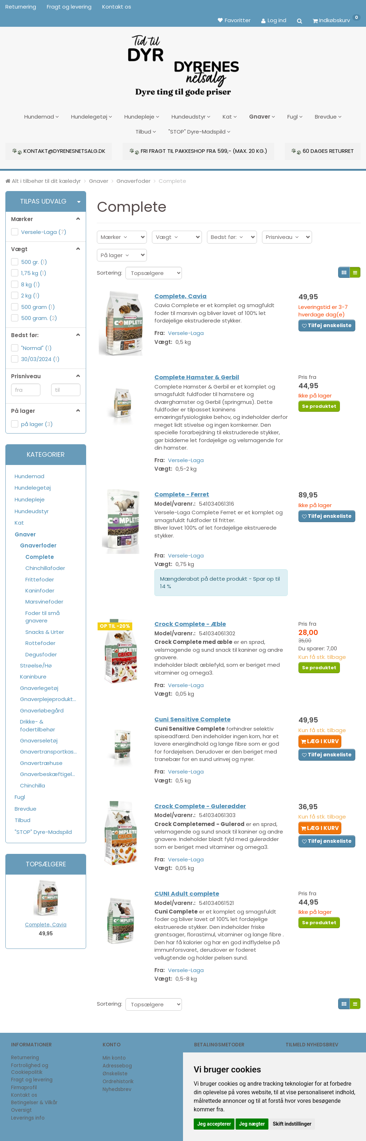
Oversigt (21, 1110)
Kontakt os (116, 6)
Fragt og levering (69, 6)
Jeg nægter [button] (252, 1124)
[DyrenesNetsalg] (182, 63)
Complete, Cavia (45, 922)
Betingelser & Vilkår (34, 1102)
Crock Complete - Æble (193, 626)
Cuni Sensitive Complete (196, 723)
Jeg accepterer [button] (214, 1124)
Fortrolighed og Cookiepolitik (29, 1069)
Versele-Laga (189, 331)
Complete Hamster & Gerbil (200, 375)
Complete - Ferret (185, 494)
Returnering (20, 6)
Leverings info (28, 1118)
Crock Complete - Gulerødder (203, 812)
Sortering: (109, 270)
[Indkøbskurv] (336, 20)
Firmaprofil (24, 1087)
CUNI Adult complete (190, 909)
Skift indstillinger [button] (292, 1124)
